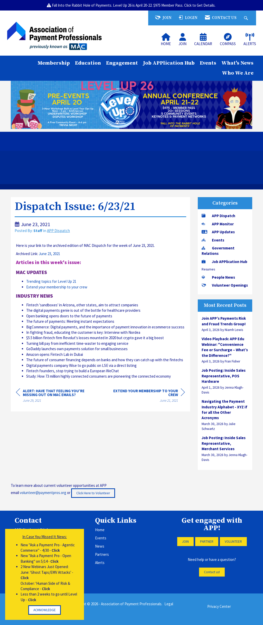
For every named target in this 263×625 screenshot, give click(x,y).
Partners (102, 554)
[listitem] (225, 324)
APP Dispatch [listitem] (218, 215)
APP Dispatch (58, 230)
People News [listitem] (218, 277)
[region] (146, 396)
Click (56, 550)
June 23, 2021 (49, 253)
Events (208, 63)
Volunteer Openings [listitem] (225, 285)
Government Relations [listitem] (218, 251)
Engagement (122, 63)
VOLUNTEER (233, 541)
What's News (237, 63)
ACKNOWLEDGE (44, 610)
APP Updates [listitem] (218, 231)
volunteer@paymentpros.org (43, 492)
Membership (53, 63)
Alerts (100, 562)
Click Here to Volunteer (93, 493)
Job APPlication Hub (169, 63)
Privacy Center (219, 606)
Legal (168, 603)
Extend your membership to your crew (56, 287)
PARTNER (206, 541)
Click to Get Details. (200, 5)
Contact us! (212, 572)
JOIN (185, 541)
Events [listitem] (213, 240)
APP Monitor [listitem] (218, 223)
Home (100, 529)
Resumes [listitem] (208, 269)
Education (88, 63)
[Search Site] (246, 17)
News (99, 546)
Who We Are (237, 73)
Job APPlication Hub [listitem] (224, 261)
